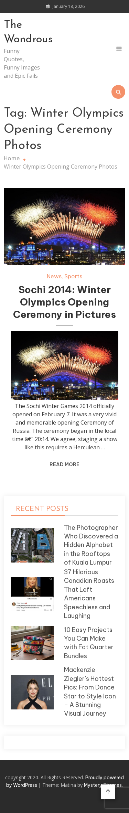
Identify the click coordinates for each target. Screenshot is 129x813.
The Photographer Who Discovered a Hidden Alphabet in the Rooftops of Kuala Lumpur (91, 545)
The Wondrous (22, 32)
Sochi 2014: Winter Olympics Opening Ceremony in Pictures (64, 302)
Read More (64, 464)
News (54, 276)
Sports (73, 276)
